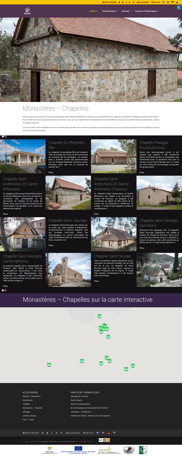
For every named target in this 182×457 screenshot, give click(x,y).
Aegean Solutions (50, 441)
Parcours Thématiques (146, 11)
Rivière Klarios (76, 400)
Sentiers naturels (29, 415)
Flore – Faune (28, 419)
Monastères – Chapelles (32, 408)
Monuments (28, 400)
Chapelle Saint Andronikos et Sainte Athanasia (20, 184)
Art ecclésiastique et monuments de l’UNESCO (90, 408)
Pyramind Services (68, 441)
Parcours (155, 2)
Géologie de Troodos (79, 396)
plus (51, 172)
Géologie (26, 412)
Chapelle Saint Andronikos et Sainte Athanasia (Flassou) (111, 184)
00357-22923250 (109, 2)
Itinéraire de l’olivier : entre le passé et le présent (90, 415)
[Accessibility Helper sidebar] (179, 6)
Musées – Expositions (32, 396)
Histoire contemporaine (80, 404)
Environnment (109, 11)
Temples (26, 404)
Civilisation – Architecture (81, 412)
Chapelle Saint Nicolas (112, 256)
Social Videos (143, 2)
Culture (93, 11)
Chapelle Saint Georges (68, 220)
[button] (100, 328)
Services (125, 11)
